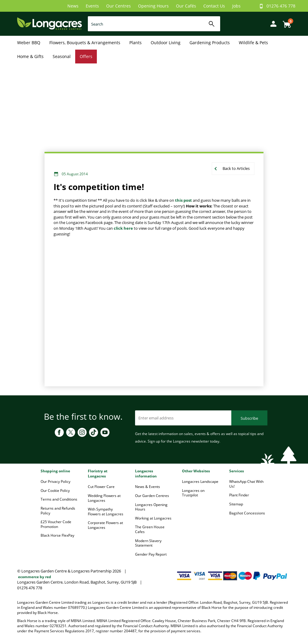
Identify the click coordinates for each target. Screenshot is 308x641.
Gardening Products (209, 42)
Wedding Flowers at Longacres (104, 498)
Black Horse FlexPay (57, 535)
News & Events (147, 486)
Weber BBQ (28, 42)
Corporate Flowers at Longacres (105, 525)
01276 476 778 (280, 6)
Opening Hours (153, 6)
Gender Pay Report (151, 554)
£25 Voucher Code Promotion (56, 524)
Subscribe (249, 418)
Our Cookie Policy (55, 490)
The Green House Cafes (150, 529)
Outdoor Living (165, 42)
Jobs (236, 6)
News (73, 6)
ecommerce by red (34, 576)
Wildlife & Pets (253, 42)
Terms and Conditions (59, 499)
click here (123, 228)
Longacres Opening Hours (151, 507)
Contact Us (214, 6)
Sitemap (236, 504)
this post (184, 200)
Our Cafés (186, 6)
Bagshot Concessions (247, 513)
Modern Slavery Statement (148, 543)
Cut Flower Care (101, 486)
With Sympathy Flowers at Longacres (105, 512)
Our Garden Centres (152, 495)
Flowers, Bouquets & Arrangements (84, 42)
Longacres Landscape (200, 481)
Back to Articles (236, 168)
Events (92, 6)
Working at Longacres (153, 518)
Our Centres (118, 6)
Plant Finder (239, 495)
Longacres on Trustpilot (193, 493)
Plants (135, 42)
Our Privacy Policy (55, 481)
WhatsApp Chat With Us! (246, 484)
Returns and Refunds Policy (58, 511)
